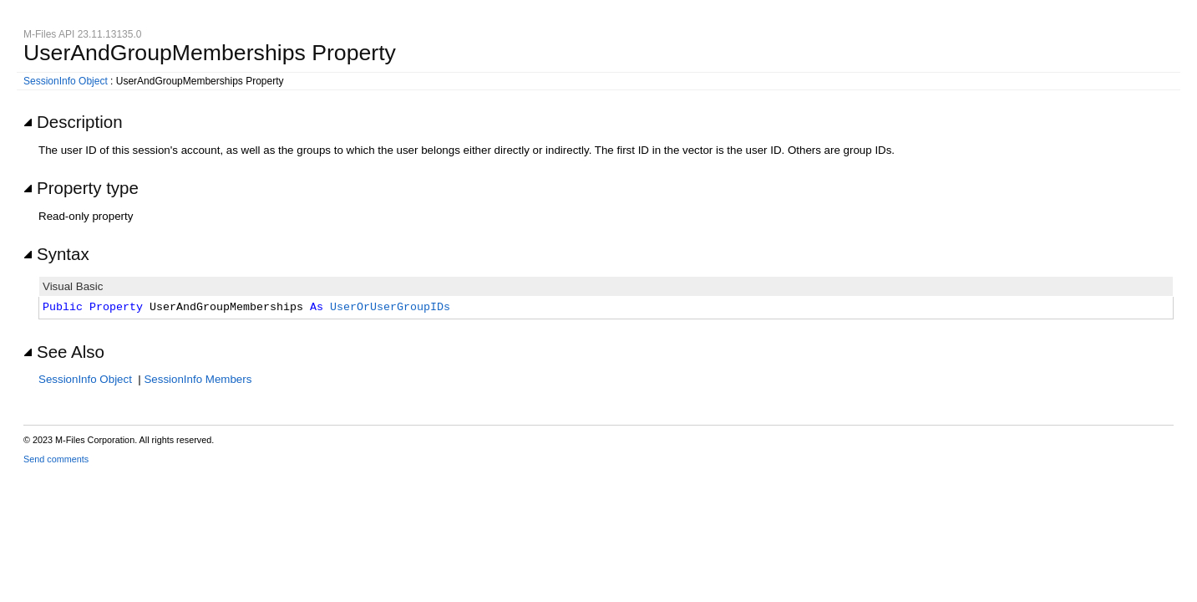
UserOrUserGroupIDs (390, 307)
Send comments (56, 459)
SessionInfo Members (197, 379)
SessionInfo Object (65, 81)
